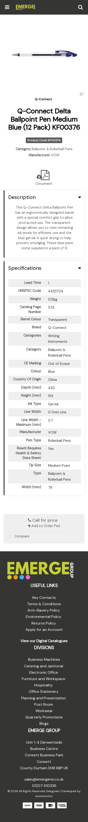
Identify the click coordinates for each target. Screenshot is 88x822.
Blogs (44, 723)
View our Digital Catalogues (44, 640)
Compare (18, 536)
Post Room (43, 704)
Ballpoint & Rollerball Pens (52, 149)
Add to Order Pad (44, 526)
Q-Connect (43, 99)
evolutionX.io (44, 796)
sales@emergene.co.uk (44, 779)
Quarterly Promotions (44, 717)
